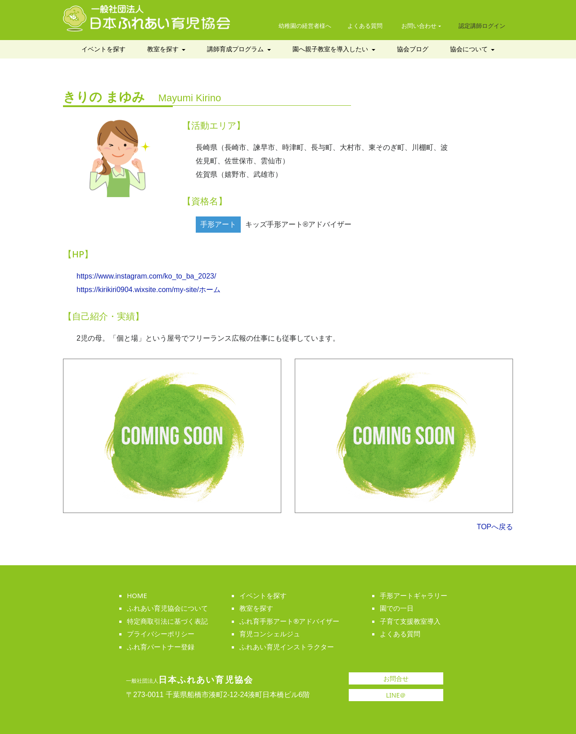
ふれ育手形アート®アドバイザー (289, 621)
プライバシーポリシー (160, 633)
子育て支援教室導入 (410, 621)
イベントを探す (103, 49)
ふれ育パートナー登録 (160, 646)
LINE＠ (396, 695)
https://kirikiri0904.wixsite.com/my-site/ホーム (148, 289)
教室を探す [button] (163, 49)
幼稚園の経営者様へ (305, 26)
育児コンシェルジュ (269, 633)
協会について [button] (470, 49)
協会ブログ (412, 49)
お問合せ (396, 678)
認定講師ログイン (482, 26)
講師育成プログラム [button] (236, 49)
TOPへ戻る (495, 527)
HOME (137, 595)
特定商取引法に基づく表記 (167, 621)
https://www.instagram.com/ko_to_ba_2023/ (146, 276)
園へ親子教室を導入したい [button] (331, 49)
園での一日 (397, 607)
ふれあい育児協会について (167, 607)
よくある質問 (364, 26)
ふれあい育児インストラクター (286, 646)
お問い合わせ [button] (418, 26)
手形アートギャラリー (413, 595)
